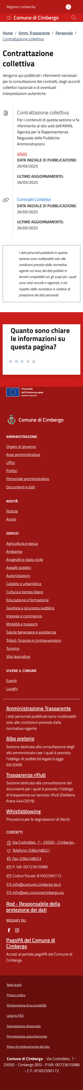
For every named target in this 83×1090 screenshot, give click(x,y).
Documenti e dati (20, 487)
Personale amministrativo (27, 479)
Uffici (10, 463)
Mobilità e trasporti (22, 624)
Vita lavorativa (18, 656)
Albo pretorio (20, 738)
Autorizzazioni (18, 576)
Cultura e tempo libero (24, 592)
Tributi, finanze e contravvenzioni (33, 640)
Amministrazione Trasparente (38, 708)
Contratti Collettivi (36, 199)
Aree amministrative (23, 455)
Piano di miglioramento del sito (28, 1046)
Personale (64, 33)
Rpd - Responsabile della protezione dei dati (33, 907)
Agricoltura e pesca (22, 543)
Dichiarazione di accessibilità (26, 1005)
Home (8, 33)
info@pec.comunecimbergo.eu (35, 892)
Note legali (14, 984)
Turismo (12, 648)
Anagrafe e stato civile (24, 560)
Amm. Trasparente (34, 33)
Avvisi (11, 519)
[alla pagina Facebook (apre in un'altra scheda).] (9, 930)
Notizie (12, 511)
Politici (11, 471)
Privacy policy (16, 995)
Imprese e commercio (24, 616)
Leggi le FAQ (15, 1015)
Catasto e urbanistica (23, 584)
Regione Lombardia (21, 6)
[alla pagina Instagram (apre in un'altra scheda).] (17, 930)
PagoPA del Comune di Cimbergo (30, 943)
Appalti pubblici (18, 568)
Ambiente (14, 551)
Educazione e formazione (27, 600)
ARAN (22, 154)
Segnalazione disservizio (24, 1026)
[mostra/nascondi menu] (9, 18)
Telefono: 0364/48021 (28, 850)
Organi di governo (21, 447)
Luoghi (12, 689)
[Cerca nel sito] (73, 17)
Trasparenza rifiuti (26, 775)
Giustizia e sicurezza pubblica (30, 608)
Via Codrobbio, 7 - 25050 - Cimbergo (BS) (41, 841)
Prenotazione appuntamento (27, 1036)
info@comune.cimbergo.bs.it (33, 884)
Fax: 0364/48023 (23, 859)
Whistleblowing (23, 811)
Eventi (11, 681)
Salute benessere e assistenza (31, 632)
